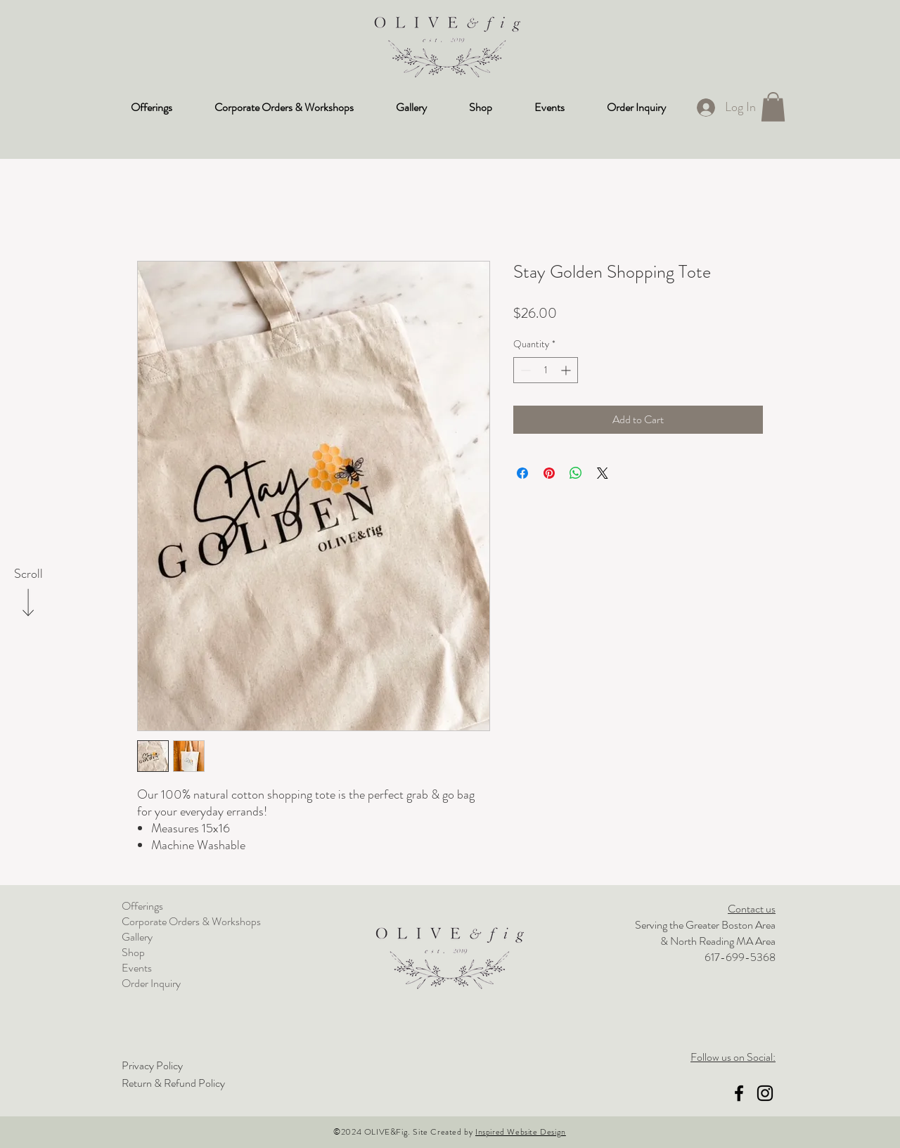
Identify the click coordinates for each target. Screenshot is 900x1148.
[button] (773, 107)
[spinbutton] (545, 370)
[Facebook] (739, 1093)
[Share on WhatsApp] (575, 473)
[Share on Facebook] (522, 473)
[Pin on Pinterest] (549, 473)
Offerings (142, 906)
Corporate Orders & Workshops (191, 921)
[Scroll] (28, 574)
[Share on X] (602, 473)
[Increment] (567, 370)
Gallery (137, 937)
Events (137, 968)
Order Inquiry (151, 983)
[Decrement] (524, 370)
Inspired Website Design (520, 1132)
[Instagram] (765, 1093)
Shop (133, 952)
